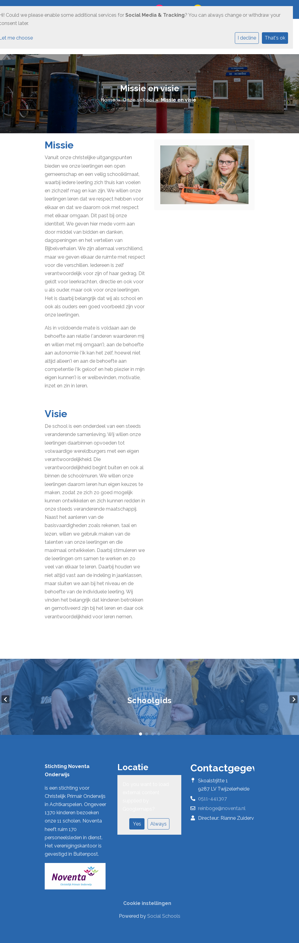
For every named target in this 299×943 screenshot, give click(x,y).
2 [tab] (146, 733)
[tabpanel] (149, 699)
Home (108, 100)
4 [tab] (158, 733)
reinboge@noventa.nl (221, 808)
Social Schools (163, 916)
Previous (5, 699)
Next (293, 699)
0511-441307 (212, 799)
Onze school (138, 100)
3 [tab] (152, 733)
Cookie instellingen (147, 903)
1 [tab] (140, 733)
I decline (247, 38)
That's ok (275, 38)
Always (158, 824)
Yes (137, 824)
